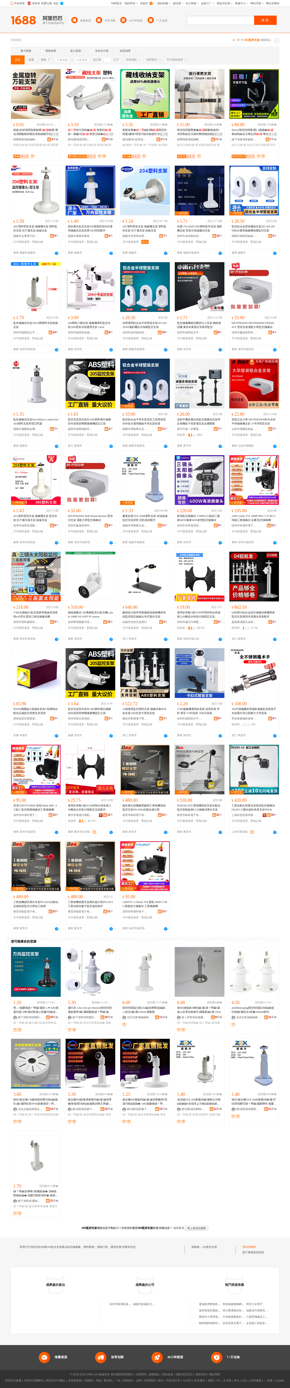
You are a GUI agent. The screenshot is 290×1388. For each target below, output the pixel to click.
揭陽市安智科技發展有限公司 (134, 236)
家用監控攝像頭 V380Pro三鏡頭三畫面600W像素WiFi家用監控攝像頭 (198, 518)
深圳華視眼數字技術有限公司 (80, 622)
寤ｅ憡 (55, 134)
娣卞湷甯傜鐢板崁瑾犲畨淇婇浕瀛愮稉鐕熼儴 (30, 1200)
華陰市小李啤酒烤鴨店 (212, 1316)
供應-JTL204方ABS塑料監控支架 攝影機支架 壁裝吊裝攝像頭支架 (199, 228)
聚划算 (108, 1380)
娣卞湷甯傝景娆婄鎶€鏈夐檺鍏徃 (244, 139)
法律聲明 (140, 1374)
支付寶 (227, 1380)
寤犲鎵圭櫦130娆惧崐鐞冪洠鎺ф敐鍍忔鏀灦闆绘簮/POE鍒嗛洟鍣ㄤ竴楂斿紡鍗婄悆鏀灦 (35, 1102)
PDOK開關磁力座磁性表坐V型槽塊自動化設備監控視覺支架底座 (35, 711)
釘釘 (245, 1380)
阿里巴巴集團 (13, 1380)
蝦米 (160, 1380)
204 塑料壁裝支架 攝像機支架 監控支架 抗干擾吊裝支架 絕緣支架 (35, 518)
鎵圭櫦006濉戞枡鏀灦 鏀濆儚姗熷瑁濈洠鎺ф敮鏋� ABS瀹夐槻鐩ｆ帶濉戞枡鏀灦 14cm (144, 1102)
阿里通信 (199, 1380)
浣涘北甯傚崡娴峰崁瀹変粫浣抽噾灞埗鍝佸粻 (139, 1017)
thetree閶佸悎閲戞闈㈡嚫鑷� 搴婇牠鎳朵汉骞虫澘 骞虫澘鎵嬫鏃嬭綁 (254, 132)
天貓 (98, 1380)
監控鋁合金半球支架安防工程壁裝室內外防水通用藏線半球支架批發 (144, 421)
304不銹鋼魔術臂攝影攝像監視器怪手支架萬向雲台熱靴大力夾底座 (254, 711)
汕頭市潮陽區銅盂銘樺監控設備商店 (244, 429)
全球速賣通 (74, 1380)
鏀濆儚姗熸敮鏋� (94, 1114)
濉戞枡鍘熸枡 (200, 1114)
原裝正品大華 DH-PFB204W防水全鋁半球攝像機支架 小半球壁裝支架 (254, 421)
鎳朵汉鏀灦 (239, 144)
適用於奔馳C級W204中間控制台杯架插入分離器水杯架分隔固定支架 (199, 614)
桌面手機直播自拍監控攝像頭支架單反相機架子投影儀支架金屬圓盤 (198, 421)
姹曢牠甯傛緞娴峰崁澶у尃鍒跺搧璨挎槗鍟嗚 (25, 139)
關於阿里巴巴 (184, 1374)
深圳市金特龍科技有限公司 (189, 236)
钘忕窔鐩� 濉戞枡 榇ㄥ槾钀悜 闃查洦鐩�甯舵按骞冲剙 (90, 132)
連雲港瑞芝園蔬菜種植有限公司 (218, 1310)
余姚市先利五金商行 (134, 622)
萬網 (210, 1380)
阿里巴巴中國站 (55, 1380)
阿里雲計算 (173, 1380)
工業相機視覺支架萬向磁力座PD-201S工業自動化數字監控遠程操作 (90, 904)
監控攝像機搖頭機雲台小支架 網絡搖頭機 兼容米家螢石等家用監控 (199, 325)
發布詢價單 (249, 1247)
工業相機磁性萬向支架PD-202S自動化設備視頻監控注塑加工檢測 (35, 904)
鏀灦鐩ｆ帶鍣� (132, 144)
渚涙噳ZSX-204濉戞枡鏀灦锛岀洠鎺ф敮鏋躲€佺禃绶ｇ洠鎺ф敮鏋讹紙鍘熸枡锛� (199, 1102)
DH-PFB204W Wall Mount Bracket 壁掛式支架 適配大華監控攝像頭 (90, 518)
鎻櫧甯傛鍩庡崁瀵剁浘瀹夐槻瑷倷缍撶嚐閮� (134, 139)
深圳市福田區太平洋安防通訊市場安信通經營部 (189, 332)
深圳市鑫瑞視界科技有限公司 (244, 332)
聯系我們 (201, 1374)
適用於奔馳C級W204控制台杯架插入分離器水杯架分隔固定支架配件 (89, 807)
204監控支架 (209, 1247)
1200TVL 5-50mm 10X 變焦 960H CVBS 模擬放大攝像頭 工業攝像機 (144, 904)
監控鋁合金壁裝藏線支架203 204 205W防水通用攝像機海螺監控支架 (253, 228)
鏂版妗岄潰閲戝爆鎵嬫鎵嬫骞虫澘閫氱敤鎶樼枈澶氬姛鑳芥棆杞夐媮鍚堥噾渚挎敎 (35, 132)
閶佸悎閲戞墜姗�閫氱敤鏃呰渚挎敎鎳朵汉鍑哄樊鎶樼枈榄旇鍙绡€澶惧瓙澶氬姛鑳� (199, 132)
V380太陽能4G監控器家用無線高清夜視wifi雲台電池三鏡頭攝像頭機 (35, 614)
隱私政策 (168, 1374)
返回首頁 (178, 1228)
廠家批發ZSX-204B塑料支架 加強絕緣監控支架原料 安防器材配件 (145, 518)
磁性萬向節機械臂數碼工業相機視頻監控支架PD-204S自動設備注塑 (144, 807)
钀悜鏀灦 (89, 144)
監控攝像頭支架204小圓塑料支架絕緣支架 (35, 325)
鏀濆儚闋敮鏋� (38, 1206)
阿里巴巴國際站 (33, 1380)
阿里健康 (256, 1380)
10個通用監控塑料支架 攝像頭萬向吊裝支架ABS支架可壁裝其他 (144, 711)
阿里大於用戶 (254, 1304)
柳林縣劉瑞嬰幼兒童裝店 (214, 1323)
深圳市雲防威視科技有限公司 (25, 622)
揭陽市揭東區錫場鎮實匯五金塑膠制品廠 (244, 236)
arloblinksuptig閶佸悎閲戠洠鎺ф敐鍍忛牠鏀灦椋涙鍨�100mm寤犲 (253, 1009)
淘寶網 (88, 1380)
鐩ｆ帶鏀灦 (75, 144)
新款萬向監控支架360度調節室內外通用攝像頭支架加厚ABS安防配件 (90, 228)
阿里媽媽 (149, 1380)
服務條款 (154, 1374)
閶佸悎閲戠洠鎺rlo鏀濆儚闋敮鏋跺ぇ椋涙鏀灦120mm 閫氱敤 (143, 1009)
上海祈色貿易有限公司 (244, 815)
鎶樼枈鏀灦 (20, 144)
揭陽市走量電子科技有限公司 (25, 236)
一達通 (268, 1380)
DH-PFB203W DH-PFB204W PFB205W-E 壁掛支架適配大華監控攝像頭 (253, 325)
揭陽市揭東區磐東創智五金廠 (80, 236)
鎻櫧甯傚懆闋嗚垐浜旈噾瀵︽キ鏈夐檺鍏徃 (194, 1109)
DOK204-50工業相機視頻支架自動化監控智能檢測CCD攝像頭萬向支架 (198, 807)
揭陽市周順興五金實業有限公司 (134, 429)
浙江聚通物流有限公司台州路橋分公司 (246, 1310)
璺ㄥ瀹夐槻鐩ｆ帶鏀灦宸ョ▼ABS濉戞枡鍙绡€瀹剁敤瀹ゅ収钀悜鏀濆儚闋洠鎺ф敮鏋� (35, 1010)
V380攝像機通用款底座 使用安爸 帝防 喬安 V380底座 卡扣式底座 (198, 711)
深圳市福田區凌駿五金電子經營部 (25, 525)
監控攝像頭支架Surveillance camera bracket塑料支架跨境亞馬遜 (35, 421)
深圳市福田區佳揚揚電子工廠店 (80, 332)
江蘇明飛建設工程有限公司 (262, 1316)
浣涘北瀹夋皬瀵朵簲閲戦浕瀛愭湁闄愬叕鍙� (30, 1109)
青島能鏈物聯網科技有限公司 (240, 1304)
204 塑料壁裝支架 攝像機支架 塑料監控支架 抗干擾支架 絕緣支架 (35, 228)
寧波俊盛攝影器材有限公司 (244, 718)
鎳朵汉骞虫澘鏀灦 (258, 144)
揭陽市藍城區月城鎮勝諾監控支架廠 (154, 1304)
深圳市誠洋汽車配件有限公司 (189, 622)
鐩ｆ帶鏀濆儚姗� (188, 1022)
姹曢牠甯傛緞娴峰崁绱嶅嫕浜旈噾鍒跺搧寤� (189, 139)
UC (218, 1380)
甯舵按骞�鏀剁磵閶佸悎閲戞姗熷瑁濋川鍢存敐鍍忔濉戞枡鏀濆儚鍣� (144, 132)
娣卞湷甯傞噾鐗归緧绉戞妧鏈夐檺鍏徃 (30, 1017)
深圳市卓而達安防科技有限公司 (189, 525)
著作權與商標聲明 (121, 1374)
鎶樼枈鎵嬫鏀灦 (39, 144)
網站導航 (214, 1374)
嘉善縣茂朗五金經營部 (244, 622)
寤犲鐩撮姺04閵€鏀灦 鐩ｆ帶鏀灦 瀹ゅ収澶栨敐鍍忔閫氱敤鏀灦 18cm (199, 1009)
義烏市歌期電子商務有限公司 (134, 718)
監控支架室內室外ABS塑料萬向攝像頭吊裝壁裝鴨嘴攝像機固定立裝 (89, 421)
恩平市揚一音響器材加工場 (189, 429)
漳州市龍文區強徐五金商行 (80, 718)
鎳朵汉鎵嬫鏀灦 (187, 144)
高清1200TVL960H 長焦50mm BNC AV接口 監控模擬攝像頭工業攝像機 (35, 807)
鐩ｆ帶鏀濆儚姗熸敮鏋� (43, 1114)
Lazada (279, 1380)
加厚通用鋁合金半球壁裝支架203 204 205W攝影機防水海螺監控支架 (144, 325)
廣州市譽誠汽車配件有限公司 (80, 815)
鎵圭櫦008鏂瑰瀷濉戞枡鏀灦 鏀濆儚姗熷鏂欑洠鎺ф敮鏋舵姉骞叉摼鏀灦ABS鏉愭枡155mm (90, 1102)
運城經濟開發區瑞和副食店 (215, 1304)
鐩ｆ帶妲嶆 (150, 144)
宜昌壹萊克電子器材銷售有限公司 (243, 1323)
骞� (54, 139)
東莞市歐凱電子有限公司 (134, 815)
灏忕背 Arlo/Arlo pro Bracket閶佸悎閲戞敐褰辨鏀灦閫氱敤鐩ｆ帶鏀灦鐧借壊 (90, 1010)
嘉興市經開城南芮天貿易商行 (80, 429)
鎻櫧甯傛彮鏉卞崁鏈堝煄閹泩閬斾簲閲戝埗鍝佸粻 (84, 1109)
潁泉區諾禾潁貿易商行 (25, 718)
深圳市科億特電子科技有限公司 (244, 525)
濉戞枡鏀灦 (104, 144)
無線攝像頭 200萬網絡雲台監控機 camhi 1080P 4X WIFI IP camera (90, 614)
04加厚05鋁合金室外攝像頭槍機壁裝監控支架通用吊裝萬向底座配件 (253, 614)
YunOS (187, 1380)
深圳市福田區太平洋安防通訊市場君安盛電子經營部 (25, 332)
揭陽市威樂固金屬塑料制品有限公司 (25, 429)
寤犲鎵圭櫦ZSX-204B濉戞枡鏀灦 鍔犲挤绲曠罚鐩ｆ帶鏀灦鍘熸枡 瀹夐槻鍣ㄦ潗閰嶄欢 (254, 1102)
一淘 (117, 1380)
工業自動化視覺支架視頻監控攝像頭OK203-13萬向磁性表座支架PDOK (253, 807)
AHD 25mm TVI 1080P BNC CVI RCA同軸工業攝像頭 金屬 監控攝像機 (254, 518)
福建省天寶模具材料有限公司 (263, 1310)
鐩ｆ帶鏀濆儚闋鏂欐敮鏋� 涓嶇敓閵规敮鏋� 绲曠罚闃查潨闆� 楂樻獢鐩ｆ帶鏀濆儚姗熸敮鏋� (35, 1193)
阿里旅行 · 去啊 (132, 1380)
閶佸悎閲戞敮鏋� (94, 1022)
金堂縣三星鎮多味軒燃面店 (262, 1323)
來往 (236, 1380)
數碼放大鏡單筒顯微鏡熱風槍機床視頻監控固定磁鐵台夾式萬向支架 (144, 614)
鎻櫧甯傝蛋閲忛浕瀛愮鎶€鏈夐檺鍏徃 (80, 139)
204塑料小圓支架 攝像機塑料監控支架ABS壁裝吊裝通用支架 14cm (89, 325)
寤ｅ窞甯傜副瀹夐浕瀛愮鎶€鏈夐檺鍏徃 (194, 1017)
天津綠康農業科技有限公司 (239, 1316)
